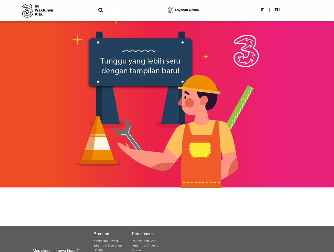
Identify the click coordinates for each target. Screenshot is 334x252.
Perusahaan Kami (144, 241)
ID (263, 11)
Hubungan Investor (145, 245)
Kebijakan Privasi (105, 241)
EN (277, 11)
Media (136, 250)
